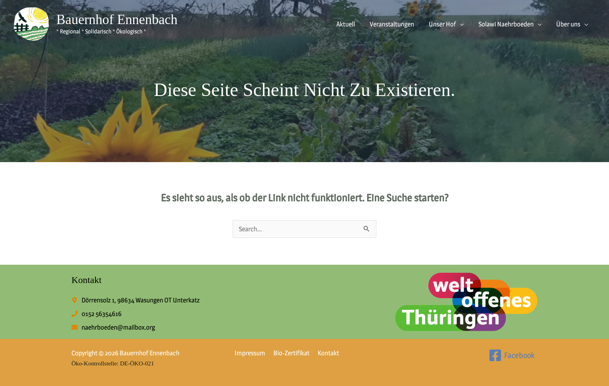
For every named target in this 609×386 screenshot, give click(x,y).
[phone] (96, 313)
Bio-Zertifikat (289, 353)
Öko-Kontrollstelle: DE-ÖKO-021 (114, 363)
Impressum (248, 353)
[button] (464, 24)
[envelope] (113, 327)
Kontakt (324, 353)
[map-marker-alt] (135, 300)
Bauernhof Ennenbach (116, 19)
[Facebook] (510, 355)
